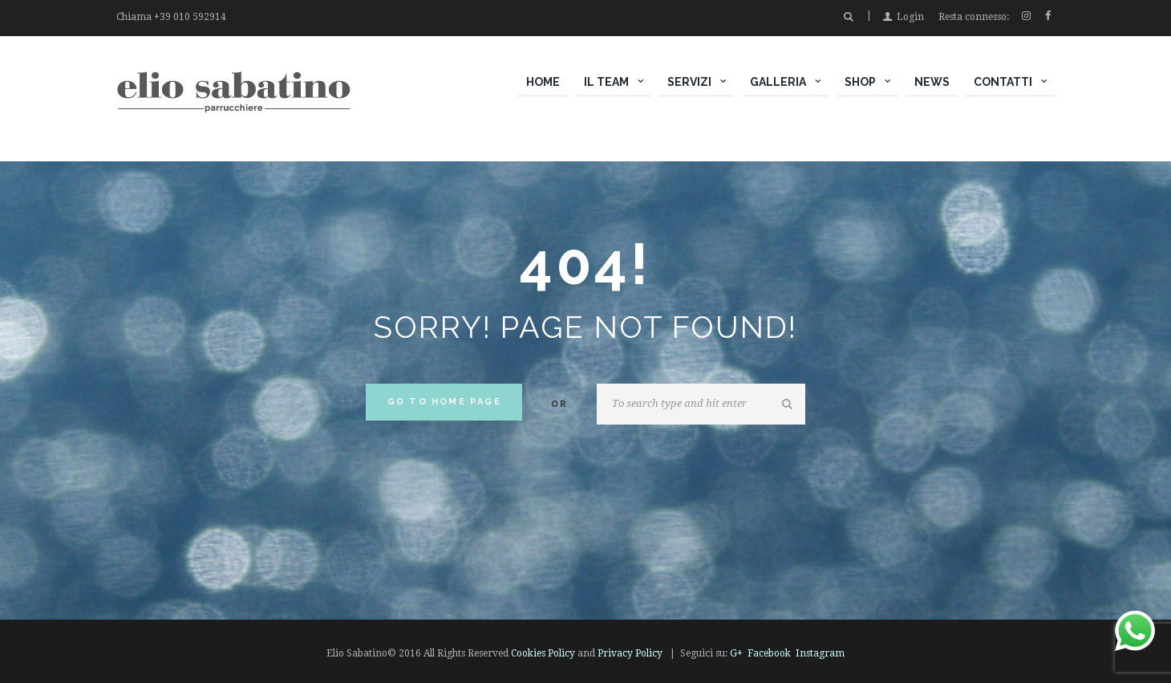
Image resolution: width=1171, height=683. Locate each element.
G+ (736, 653)
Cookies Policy (543, 653)
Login (910, 16)
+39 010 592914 (190, 16)
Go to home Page (444, 401)
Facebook (769, 653)
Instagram (820, 653)
